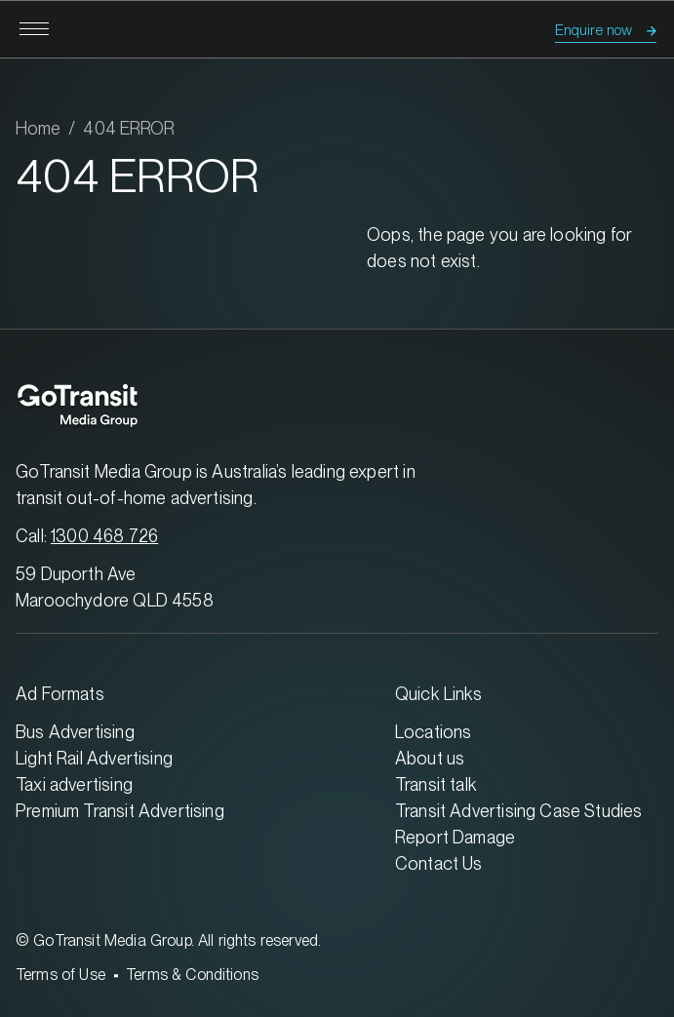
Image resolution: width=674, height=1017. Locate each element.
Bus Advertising (75, 732)
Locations (433, 732)
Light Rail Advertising (94, 758)
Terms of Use (60, 974)
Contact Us (439, 863)
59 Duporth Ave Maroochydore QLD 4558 (115, 587)
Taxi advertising (74, 784)
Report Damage (455, 837)
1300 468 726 (104, 536)
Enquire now (593, 29)
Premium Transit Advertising (120, 811)
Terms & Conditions (192, 974)
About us (429, 758)
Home (38, 128)
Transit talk (436, 784)
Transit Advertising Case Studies (519, 811)
